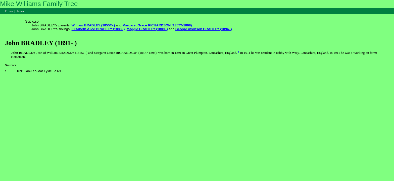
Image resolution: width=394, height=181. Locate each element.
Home (9, 11)
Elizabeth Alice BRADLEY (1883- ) (98, 29)
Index (21, 11)
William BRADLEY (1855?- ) (93, 25)
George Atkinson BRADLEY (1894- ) (203, 29)
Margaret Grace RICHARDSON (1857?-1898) (157, 25)
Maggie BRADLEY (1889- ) (147, 29)
